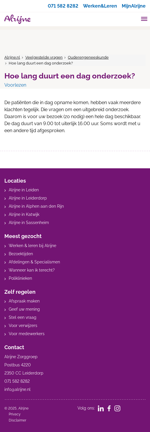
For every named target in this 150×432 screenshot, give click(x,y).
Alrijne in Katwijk (24, 214)
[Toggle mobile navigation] (144, 19)
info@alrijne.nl (17, 389)
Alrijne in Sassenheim (29, 222)
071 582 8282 (63, 6)
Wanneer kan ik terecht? (32, 270)
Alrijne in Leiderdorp (28, 198)
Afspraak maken (24, 301)
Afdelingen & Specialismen (34, 262)
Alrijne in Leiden (24, 190)
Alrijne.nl (12, 57)
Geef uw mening (24, 309)
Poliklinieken (20, 278)
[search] (133, 18)
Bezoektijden (21, 253)
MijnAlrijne (134, 6)
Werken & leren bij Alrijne (32, 245)
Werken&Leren (100, 6)
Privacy (15, 414)
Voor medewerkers (27, 333)
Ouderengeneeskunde (88, 57)
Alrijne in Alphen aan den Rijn (36, 206)
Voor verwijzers (23, 325)
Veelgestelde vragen (44, 57)
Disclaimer (17, 420)
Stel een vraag (22, 317)
